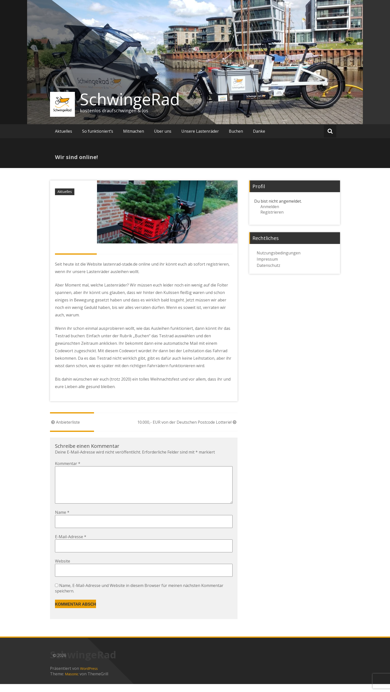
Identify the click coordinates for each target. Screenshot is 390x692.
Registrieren (272, 212)
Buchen (236, 131)
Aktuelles (63, 131)
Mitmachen (133, 131)
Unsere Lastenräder (200, 131)
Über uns (162, 131)
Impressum (267, 259)
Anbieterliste (65, 422)
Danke (259, 131)
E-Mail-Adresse (70, 544)
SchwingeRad (130, 99)
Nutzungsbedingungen (278, 253)
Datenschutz (268, 265)
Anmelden (269, 206)
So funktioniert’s (97, 131)
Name (62, 520)
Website (62, 569)
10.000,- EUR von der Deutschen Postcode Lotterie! (187, 422)
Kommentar (67, 463)
